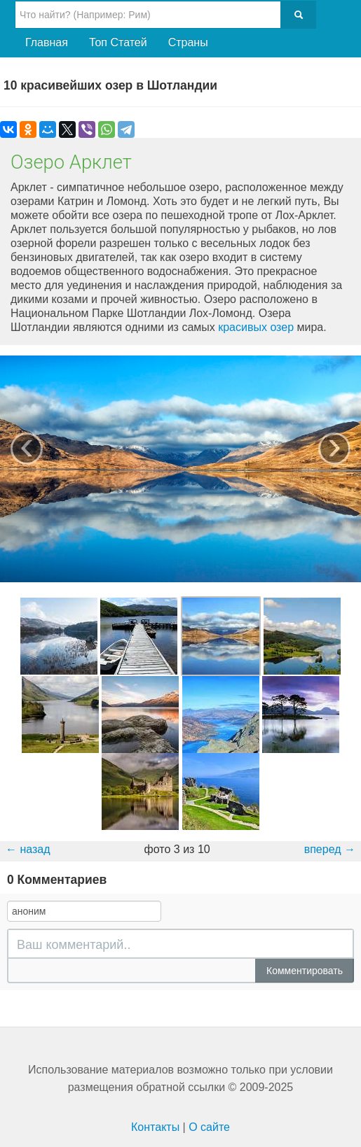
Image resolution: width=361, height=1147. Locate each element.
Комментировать (304, 970)
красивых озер (256, 327)
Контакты (155, 1127)
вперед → (329, 849)
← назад (28, 849)
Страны (188, 42)
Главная (46, 42)
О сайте (209, 1127)
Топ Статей (118, 42)
